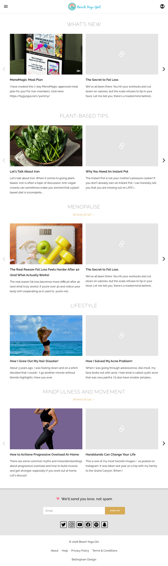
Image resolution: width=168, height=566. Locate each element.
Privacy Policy (80, 550)
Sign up (115, 511)
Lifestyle (84, 305)
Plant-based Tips (84, 116)
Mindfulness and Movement (84, 392)
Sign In (163, 6)
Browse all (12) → (84, 214)
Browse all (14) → (84, 399)
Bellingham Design (84, 559)
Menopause (84, 207)
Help (65, 550)
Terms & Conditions (104, 550)
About (54, 550)
